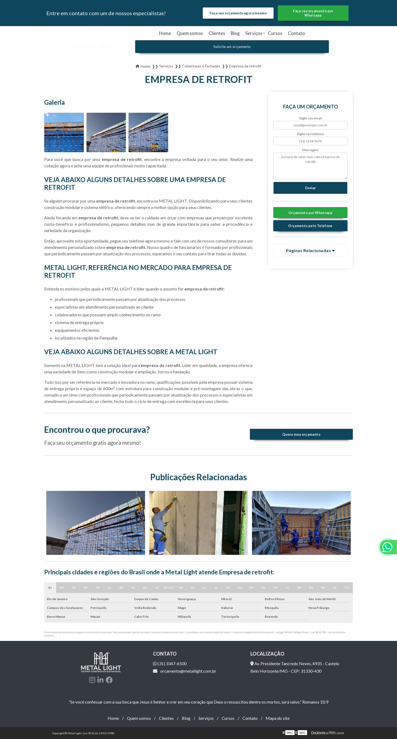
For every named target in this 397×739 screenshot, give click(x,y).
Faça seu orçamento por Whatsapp (313, 13)
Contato (296, 33)
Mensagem (310, 150)
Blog (235, 33)
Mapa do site (278, 718)
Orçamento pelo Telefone (310, 226)
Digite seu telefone (310, 134)
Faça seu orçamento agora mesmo (238, 13)
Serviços (253, 33)
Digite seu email (310, 118)
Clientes (217, 33)
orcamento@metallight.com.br (184, 670)
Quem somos (190, 33)
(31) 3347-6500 (170, 663)
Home (165, 33)
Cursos (275, 33)
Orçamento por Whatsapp (310, 213)
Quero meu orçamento (301, 434)
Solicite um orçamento (232, 47)
